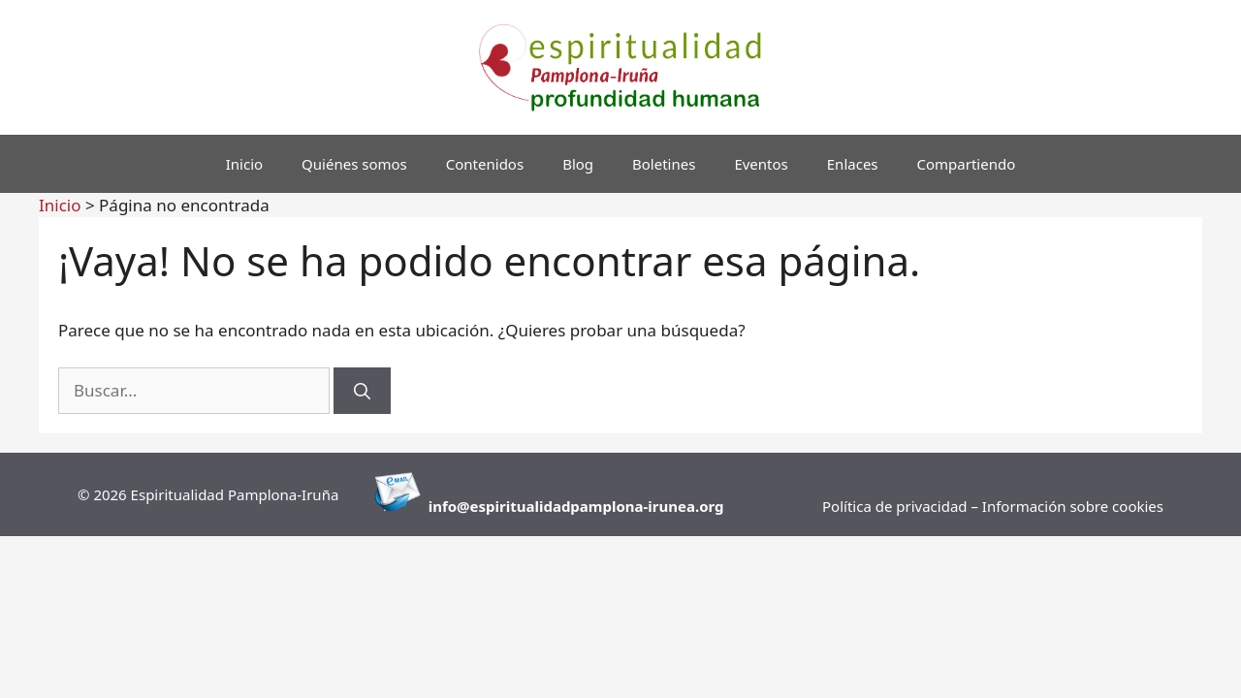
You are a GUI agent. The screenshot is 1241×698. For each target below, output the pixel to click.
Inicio (244, 164)
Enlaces (852, 164)
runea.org (688, 506)
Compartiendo (966, 164)
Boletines (663, 164)
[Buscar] (362, 390)
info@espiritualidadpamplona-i (540, 506)
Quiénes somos (354, 164)
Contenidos (485, 164)
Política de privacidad (896, 506)
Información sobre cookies (1072, 506)
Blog (577, 164)
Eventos (760, 164)
